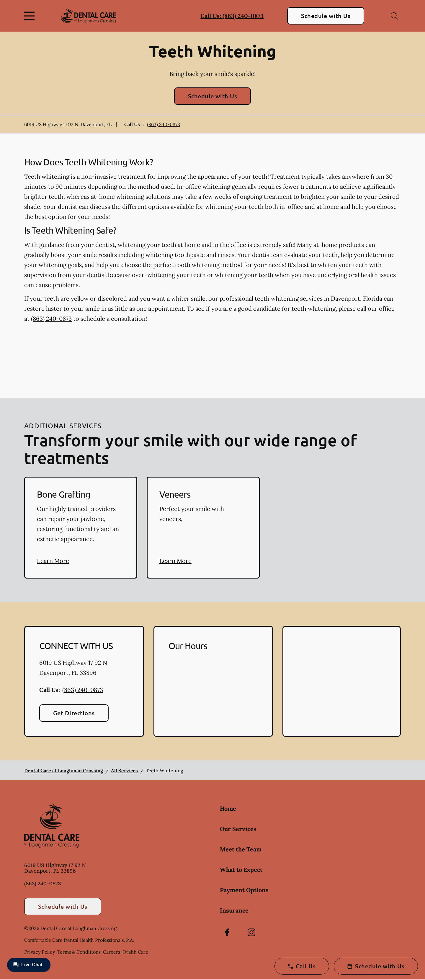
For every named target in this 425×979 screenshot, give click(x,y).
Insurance (234, 910)
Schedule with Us (325, 15)
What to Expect (241, 869)
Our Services (238, 829)
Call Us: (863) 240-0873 (232, 15)
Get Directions (74, 713)
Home (228, 808)
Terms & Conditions (79, 952)
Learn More (53, 560)
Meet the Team (240, 849)
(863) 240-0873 (163, 124)
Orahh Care (135, 952)
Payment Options (244, 890)
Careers (111, 952)
